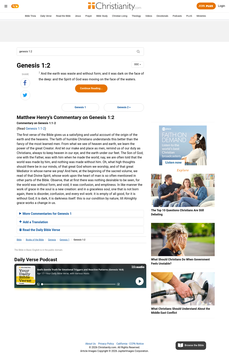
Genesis (52, 239)
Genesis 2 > (124, 107)
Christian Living (119, 16)
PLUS (189, 16)
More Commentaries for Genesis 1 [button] (45, 214)
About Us (90, 343)
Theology (136, 16)
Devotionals (162, 16)
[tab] (80, 213)
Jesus (78, 16)
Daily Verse (46, 16)
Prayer (88, 16)
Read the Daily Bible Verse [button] (39, 230)
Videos (148, 16)
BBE (137, 64)
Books (35, 239)
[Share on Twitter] (25, 95)
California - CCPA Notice (130, 343)
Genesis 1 (80, 107)
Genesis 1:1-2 (35, 128)
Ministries (201, 16)
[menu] (5, 7)
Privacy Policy (106, 343)
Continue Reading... (91, 88)
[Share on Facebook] (25, 83)
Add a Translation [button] (33, 222)
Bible (19, 239)
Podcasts (177, 16)
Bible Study (102, 16)
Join (206, 6)
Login (221, 5)
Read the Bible (63, 16)
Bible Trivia (30, 16)
